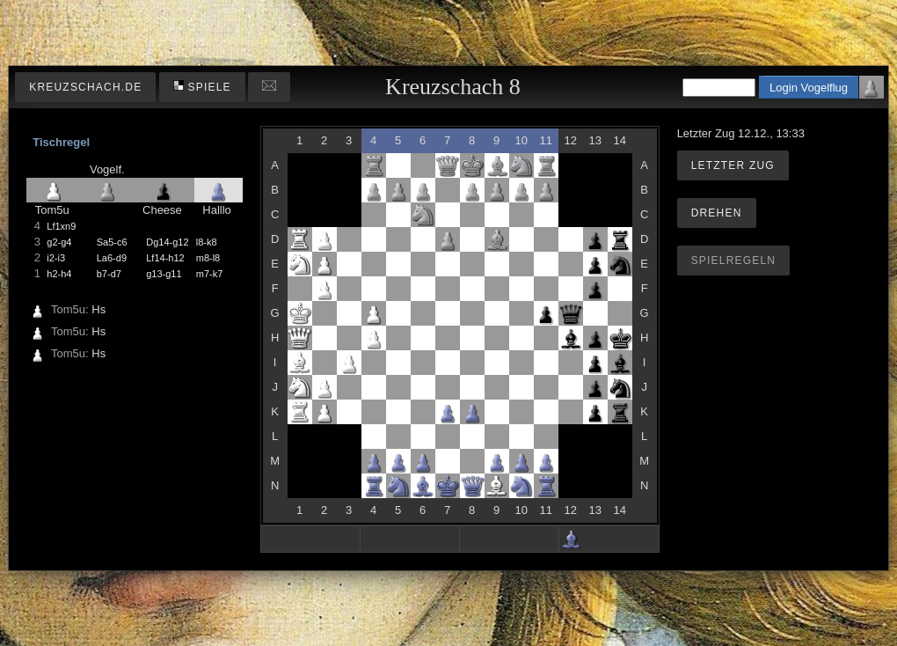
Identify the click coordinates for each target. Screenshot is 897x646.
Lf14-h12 (165, 258)
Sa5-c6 (112, 242)
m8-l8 (208, 258)
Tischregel (61, 142)
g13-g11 (163, 273)
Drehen (716, 213)
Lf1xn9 (61, 226)
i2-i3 (56, 258)
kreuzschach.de (85, 87)
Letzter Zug (733, 165)
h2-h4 (59, 273)
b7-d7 (109, 273)
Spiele (202, 86)
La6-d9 (112, 258)
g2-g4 (59, 242)
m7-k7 (209, 273)
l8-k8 (206, 242)
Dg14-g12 (167, 242)
